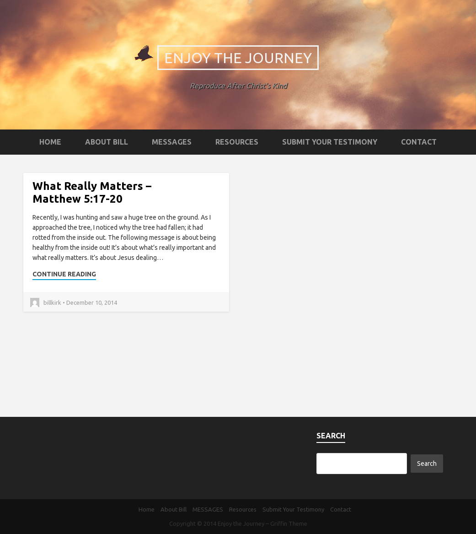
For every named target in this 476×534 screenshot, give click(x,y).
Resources (236, 142)
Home (50, 142)
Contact (419, 142)
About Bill (106, 142)
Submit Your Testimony (329, 142)
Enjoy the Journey (238, 57)
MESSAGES (172, 142)
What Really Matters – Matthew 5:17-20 (91, 192)
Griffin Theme (288, 523)
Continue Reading (64, 274)
